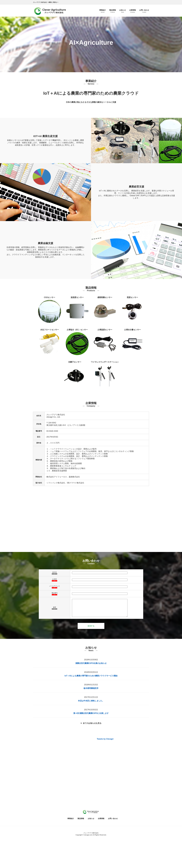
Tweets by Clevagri (105, 742)
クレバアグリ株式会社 (91, 836)
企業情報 (101, 822)
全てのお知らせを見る (92, 727)
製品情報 (81, 822)
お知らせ (91, 822)
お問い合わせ (113, 822)
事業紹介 (70, 822)
